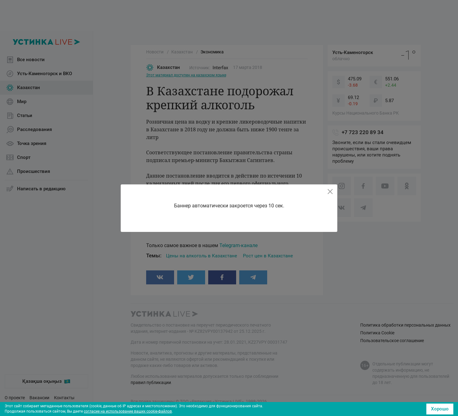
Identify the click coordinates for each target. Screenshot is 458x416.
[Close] (330, 192)
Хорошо (440, 409)
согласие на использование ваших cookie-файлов (128, 411)
